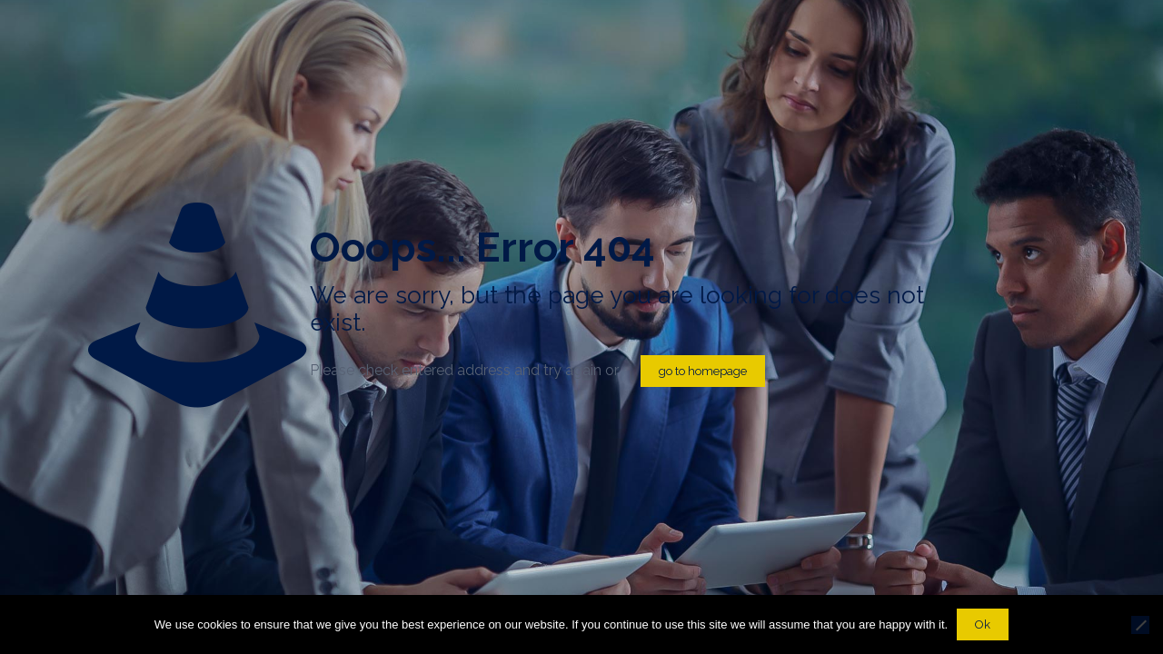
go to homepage (703, 371)
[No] (1140, 625)
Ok (982, 624)
